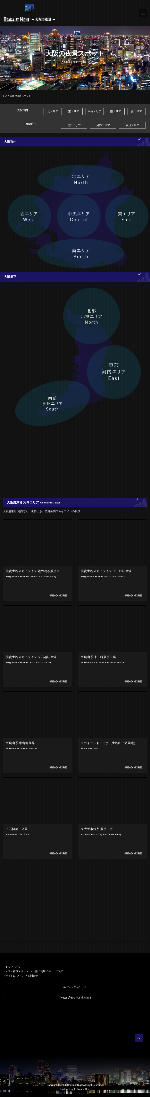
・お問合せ (31, 975)
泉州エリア (132, 125)
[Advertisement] (75, 464)
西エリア (136, 111)
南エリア (115, 111)
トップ (3, 95)
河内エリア (103, 125)
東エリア (73, 111)
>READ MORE (58, 595)
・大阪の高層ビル (40, 971)
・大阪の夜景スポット (15, 971)
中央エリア (94, 111)
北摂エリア (74, 125)
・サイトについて (13, 975)
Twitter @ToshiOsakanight (75, 997)
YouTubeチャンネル (75, 987)
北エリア (52, 111)
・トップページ (12, 966)
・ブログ (58, 971)
